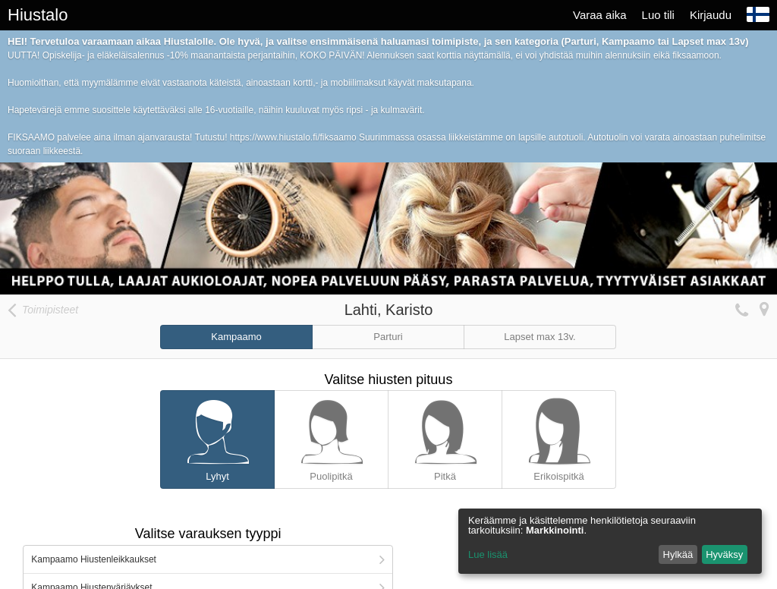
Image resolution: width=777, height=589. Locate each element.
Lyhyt (217, 436)
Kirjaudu (710, 14)
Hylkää (678, 554)
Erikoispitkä (559, 436)
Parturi (387, 336)
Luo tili (658, 14)
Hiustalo (38, 14)
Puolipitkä (331, 436)
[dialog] (610, 541)
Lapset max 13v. (539, 336)
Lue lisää (488, 554)
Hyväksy (724, 554)
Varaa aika (600, 14)
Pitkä (445, 436)
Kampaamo (236, 336)
